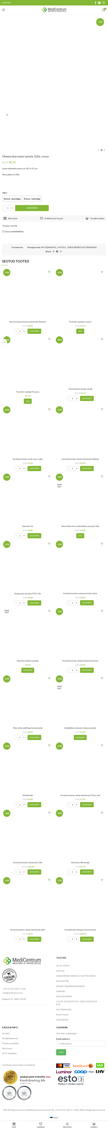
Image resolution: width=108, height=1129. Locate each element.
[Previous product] (98, 150)
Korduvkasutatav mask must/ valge (28, 459)
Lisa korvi (32, 208)
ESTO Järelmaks (9, 1053)
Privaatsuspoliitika (10, 1043)
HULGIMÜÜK (62, 1019)
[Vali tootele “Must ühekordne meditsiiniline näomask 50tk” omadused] (80, 535)
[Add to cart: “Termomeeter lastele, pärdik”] (87, 398)
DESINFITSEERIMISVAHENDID (70, 986)
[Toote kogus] (8, 208)
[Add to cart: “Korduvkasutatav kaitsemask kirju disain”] (87, 602)
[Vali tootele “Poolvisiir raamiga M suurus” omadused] (28, 401)
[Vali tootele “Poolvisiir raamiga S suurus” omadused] (80, 331)
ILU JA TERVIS (63, 965)
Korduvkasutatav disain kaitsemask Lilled (27, 929)
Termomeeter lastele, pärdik (80, 389)
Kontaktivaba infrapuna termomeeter (80, 929)
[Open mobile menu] (3, 10)
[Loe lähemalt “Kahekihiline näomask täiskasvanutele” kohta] (80, 737)
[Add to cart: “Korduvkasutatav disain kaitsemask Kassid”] (87, 670)
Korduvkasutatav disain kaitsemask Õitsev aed (80, 795)
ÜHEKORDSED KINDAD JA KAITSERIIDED (76, 976)
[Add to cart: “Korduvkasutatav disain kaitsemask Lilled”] (34, 939)
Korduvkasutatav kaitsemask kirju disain (80, 593)
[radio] (12, 199)
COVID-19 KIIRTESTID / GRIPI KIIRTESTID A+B (76, 1003)
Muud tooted (62, 1014)
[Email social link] (99, 3)
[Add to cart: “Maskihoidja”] (34, 804)
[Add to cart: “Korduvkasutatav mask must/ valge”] (34, 468)
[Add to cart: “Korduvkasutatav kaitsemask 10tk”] (34, 872)
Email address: (63, 1039)
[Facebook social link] (95, 3)
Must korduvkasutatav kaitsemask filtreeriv (27, 321)
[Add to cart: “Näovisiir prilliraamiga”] (87, 872)
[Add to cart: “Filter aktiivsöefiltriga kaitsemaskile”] (34, 737)
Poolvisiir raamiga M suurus (28, 392)
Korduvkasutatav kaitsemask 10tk (27, 862)
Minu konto (7, 1048)
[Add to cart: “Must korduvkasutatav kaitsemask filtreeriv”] (34, 331)
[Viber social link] (104, 3)
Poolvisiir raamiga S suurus (80, 321)
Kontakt (6, 1033)
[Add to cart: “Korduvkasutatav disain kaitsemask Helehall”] (87, 468)
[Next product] (104, 150)
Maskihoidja (27, 795)
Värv (4, 193)
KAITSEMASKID (48, 247)
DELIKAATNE (62, 981)
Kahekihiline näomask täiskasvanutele (80, 728)
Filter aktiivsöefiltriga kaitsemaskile (27, 728)
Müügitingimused (10, 1038)
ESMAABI (60, 991)
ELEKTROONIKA (64, 996)
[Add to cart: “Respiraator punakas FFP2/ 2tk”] (34, 603)
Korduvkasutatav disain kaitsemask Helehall (80, 459)
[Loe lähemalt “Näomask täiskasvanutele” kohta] (27, 670)
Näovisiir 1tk (27, 526)
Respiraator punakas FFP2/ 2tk (28, 593)
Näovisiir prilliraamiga (80, 862)
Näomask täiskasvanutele (27, 660)
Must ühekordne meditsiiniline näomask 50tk (80, 526)
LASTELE (62, 247)
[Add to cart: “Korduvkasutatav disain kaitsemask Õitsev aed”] (87, 804)
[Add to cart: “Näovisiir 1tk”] (34, 535)
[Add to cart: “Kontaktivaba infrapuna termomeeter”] (87, 939)
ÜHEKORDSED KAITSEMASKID (82, 247)
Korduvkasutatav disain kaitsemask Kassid (80, 660)
